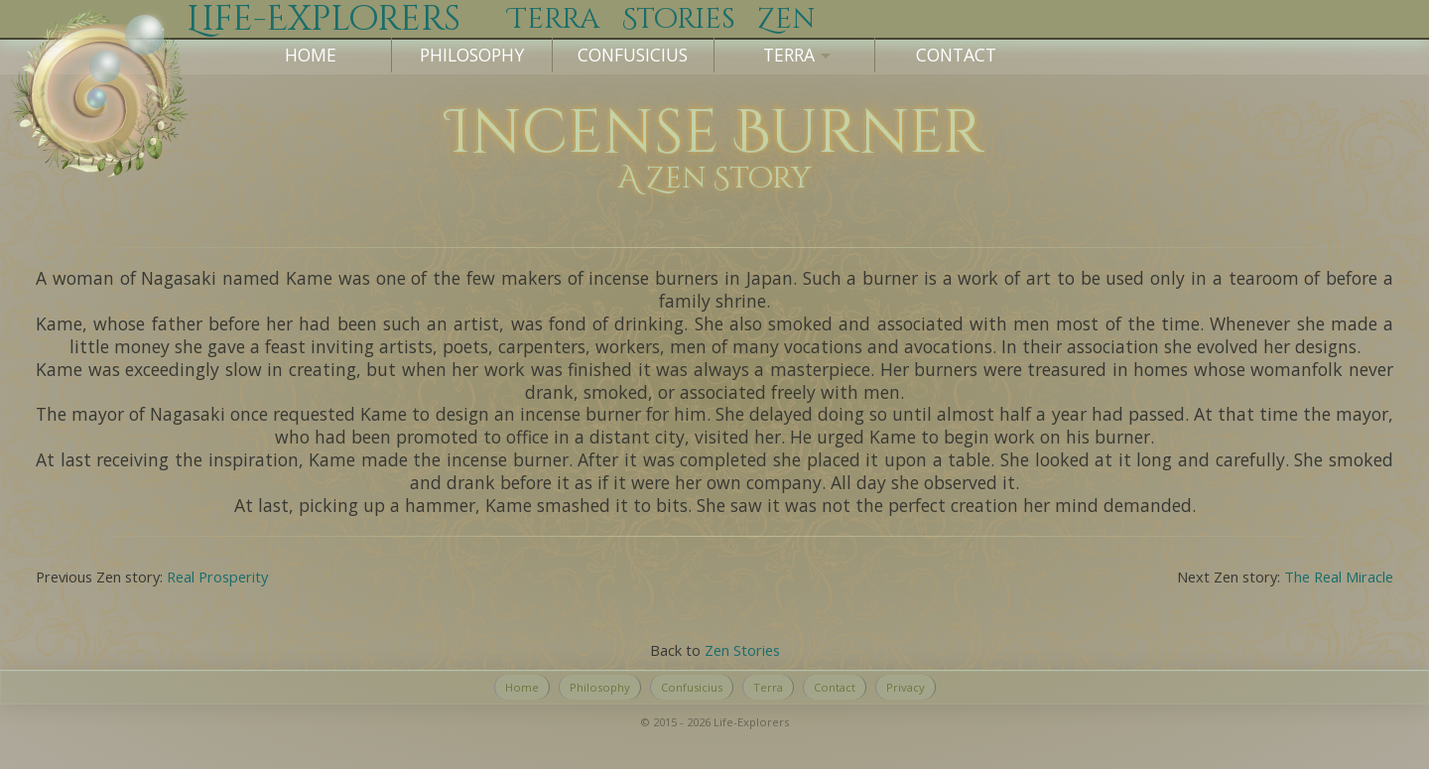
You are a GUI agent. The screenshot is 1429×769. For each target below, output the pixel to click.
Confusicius (633, 54)
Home (310, 54)
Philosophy (472, 54)
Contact (956, 54)
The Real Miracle (1338, 576)
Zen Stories (742, 650)
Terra (768, 687)
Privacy (905, 687)
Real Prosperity (217, 576)
